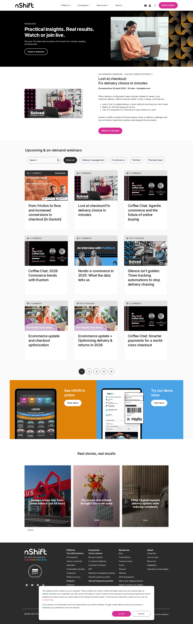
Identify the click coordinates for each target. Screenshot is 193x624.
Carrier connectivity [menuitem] (74, 561)
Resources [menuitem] (124, 550)
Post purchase (155, 160)
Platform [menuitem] (71, 550)
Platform (66, 5)
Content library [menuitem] (125, 557)
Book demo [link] (72, 403)
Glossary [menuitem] (122, 569)
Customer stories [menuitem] (125, 561)
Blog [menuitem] (120, 553)
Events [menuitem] (121, 565)
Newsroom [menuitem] (151, 561)
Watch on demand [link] (110, 130)
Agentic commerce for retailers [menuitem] (131, 585)
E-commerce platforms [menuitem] (97, 561)
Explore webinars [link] (36, 51)
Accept (121, 614)
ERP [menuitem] (90, 569)
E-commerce (118, 160)
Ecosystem (84, 5)
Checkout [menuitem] (70, 585)
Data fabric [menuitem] (71, 565)
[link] (53, 103)
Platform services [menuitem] (73, 577)
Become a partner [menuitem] (95, 557)
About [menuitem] (150, 550)
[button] (46, 200)
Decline (141, 614)
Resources (102, 5)
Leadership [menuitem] (151, 553)
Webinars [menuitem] (122, 573)
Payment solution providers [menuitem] (99, 577)
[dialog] (96, 603)
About (119, 5)
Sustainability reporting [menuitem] (76, 569)
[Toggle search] (155, 5)
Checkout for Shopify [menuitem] (97, 565)
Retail (96, 520)
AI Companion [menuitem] (72, 557)
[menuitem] (75, 553)
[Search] (58, 160)
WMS (48, 520)
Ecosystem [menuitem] (93, 550)
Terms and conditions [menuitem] (160, 614)
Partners (136, 160)
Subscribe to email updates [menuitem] (158, 569)
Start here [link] (159, 403)
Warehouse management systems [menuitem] (101, 573)
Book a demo (168, 5)
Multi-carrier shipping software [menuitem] (131, 581)
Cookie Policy (47, 600)
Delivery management (93, 160)
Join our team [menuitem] (152, 557)
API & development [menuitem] (126, 577)
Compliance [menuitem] (71, 573)
